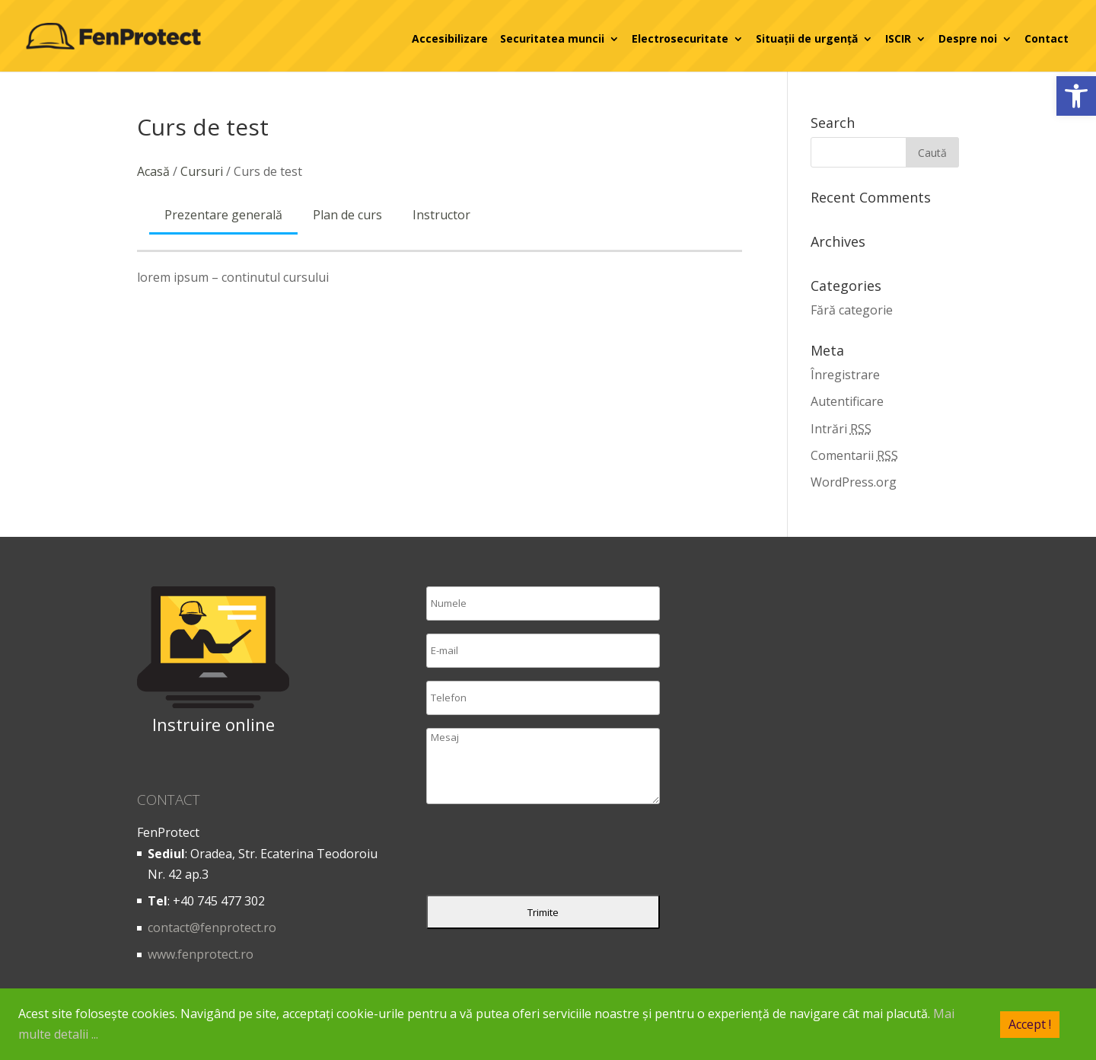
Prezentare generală (223, 214)
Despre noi (967, 39)
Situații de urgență (807, 39)
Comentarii (854, 455)
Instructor (441, 214)
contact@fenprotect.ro (212, 927)
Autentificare (847, 401)
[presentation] (542, 853)
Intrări (841, 428)
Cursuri (201, 171)
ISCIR (898, 39)
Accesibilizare (450, 39)
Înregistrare (845, 374)
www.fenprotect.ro (200, 954)
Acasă (153, 171)
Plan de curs (347, 214)
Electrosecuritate (680, 39)
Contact (1046, 39)
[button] (1076, 96)
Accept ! (1029, 1023)
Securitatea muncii (552, 39)
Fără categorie (852, 310)
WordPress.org (854, 482)
